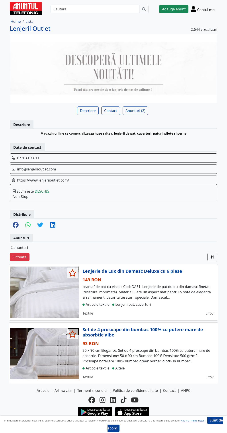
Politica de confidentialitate (135, 390)
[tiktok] (124, 400)
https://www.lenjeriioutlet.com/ (43, 180)
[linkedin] (113, 400)
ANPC (185, 390)
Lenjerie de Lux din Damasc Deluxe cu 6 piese (132, 271)
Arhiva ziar (63, 390)
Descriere (88, 110)
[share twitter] (40, 225)
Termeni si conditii (92, 390)
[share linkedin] (52, 225)
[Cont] (204, 9)
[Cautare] (95, 9)
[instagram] (103, 400)
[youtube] (135, 400)
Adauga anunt (174, 9)
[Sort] (212, 257)
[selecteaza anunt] (72, 273)
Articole (43, 390)
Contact (110, 110)
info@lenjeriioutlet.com (36, 169)
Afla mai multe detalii (193, 420)
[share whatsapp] (27, 225)
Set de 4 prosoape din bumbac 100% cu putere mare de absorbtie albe (142, 332)
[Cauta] (144, 9)
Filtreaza (20, 257)
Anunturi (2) (135, 110)
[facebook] (91, 400)
